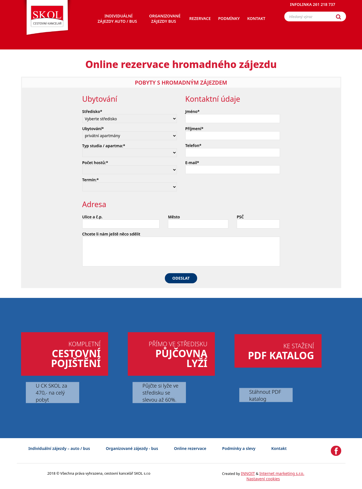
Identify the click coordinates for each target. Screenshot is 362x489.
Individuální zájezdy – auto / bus (59, 448)
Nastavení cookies (263, 478)
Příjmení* (194, 128)
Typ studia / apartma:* (103, 145)
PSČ (240, 216)
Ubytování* (93, 128)
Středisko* (92, 111)
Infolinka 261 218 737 (312, 7)
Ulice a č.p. (92, 216)
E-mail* (192, 162)
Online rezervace (190, 448)
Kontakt (279, 448)
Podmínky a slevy (238, 448)
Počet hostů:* (95, 162)
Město (174, 216)
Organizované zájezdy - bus (132, 448)
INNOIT (248, 473)
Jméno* (192, 111)
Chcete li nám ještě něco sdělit (111, 234)
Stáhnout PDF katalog (265, 395)
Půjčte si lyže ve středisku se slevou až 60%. (160, 392)
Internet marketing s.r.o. (281, 473)
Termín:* (90, 179)
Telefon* (193, 145)
